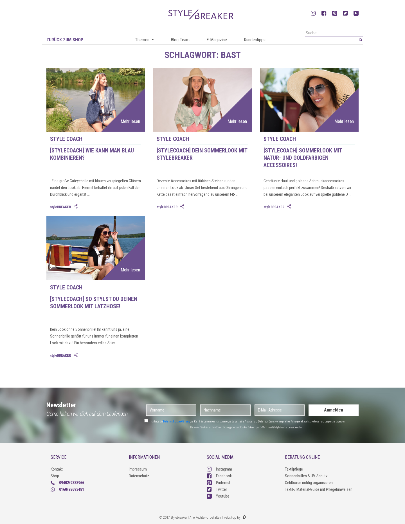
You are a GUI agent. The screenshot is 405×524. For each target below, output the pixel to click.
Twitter (217, 489)
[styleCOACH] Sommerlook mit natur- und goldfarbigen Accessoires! (303, 157)
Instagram (219, 469)
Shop (55, 476)
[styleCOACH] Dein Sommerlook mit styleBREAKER (202, 154)
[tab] (76, 206)
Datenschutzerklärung (176, 421)
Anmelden (333, 410)
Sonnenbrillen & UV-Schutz (306, 476)
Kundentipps (255, 39)
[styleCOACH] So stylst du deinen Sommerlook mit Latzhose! (93, 303)
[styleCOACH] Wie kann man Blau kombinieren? (92, 154)
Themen (142, 39)
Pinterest (218, 482)
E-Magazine (216, 39)
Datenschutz (139, 476)
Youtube (218, 496)
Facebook (219, 475)
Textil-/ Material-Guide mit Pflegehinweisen (318, 489)
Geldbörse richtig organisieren (309, 482)
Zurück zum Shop (64, 39)
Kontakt (57, 469)
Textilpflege (294, 469)
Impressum (138, 469)
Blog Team (180, 39)
